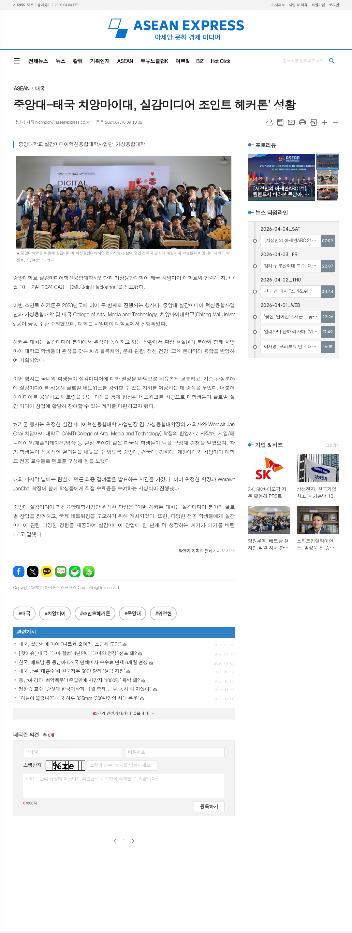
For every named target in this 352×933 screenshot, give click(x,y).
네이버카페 (75, 571)
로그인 (334, 4)
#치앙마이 (55, 613)
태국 (40, 88)
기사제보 (278, 4)
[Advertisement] (293, 399)
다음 (133, 841)
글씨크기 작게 (335, 122)
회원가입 (318, 4)
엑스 (32, 571)
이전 (115, 841)
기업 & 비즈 (269, 445)
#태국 (24, 613)
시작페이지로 (23, 4)
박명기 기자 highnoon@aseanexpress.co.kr (51, 122)
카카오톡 (46, 571)
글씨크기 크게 (324, 122)
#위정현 (163, 613)
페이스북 (18, 571)
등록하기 (209, 806)
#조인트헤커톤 (95, 613)
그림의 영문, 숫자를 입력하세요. (120, 765)
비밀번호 (136, 751)
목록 (280, 122)
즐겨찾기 (44, 4)
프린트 (302, 122)
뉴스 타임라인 (271, 212)
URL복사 (269, 122)
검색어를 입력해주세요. (304, 61)
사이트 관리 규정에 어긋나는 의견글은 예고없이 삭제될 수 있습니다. (91, 778)
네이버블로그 (60, 571)
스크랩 (313, 122)
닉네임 (31, 751)
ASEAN (21, 88)
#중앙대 (132, 613)
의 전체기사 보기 (203, 551)
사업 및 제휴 (298, 4)
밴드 (89, 571)
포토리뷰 (265, 145)
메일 (291, 122)
